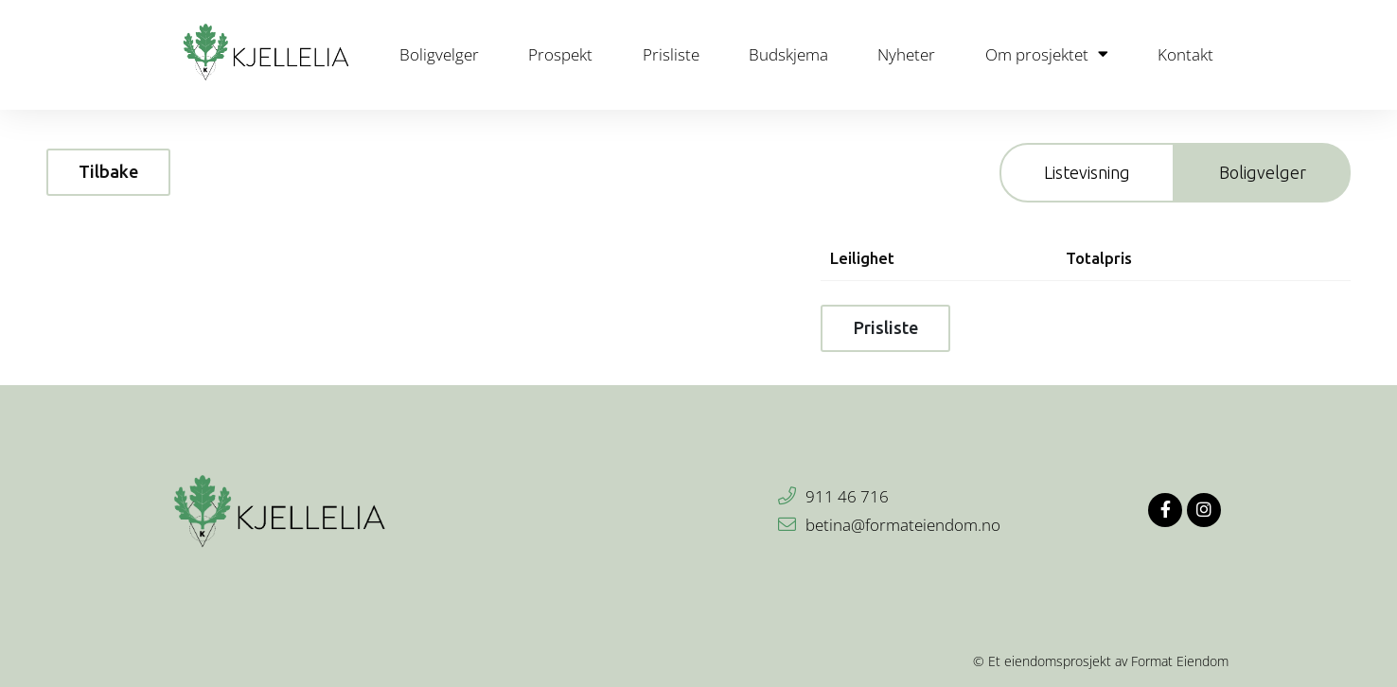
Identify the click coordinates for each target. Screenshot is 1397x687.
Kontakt (1185, 54)
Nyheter (906, 54)
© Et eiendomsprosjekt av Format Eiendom (1101, 661)
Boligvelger (439, 54)
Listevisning (1087, 172)
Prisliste (671, 54)
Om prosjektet (1046, 54)
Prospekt (560, 54)
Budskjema (788, 54)
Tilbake (108, 171)
